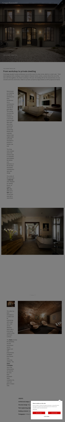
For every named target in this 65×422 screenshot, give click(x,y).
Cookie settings (46, 416)
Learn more (35, 409)
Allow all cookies (54, 412)
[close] (60, 401)
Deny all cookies (39, 412)
